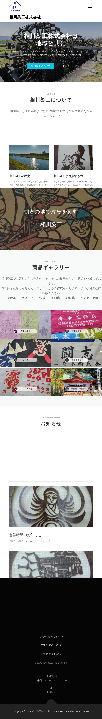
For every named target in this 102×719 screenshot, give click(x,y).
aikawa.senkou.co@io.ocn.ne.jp (51, 662)
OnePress (58, 711)
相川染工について (41, 66)
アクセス (65, 66)
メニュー (90, 6)
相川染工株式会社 (25, 17)
